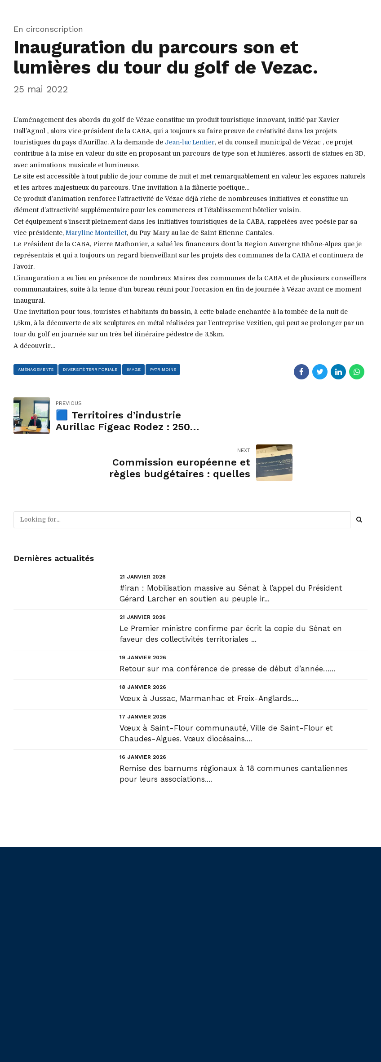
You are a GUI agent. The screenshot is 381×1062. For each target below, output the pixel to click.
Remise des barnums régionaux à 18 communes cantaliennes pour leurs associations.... (234, 726)
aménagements (36, 368)
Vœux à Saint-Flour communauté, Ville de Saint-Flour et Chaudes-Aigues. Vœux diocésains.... (226, 686)
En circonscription (48, 29)
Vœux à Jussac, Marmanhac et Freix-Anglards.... (209, 651)
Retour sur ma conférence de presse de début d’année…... (227, 621)
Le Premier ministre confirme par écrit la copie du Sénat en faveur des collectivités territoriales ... (231, 586)
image (135, 368)
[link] (191, 142)
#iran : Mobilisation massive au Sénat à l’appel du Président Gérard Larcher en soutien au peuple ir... (231, 546)
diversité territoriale (91, 368)
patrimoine (166, 368)
